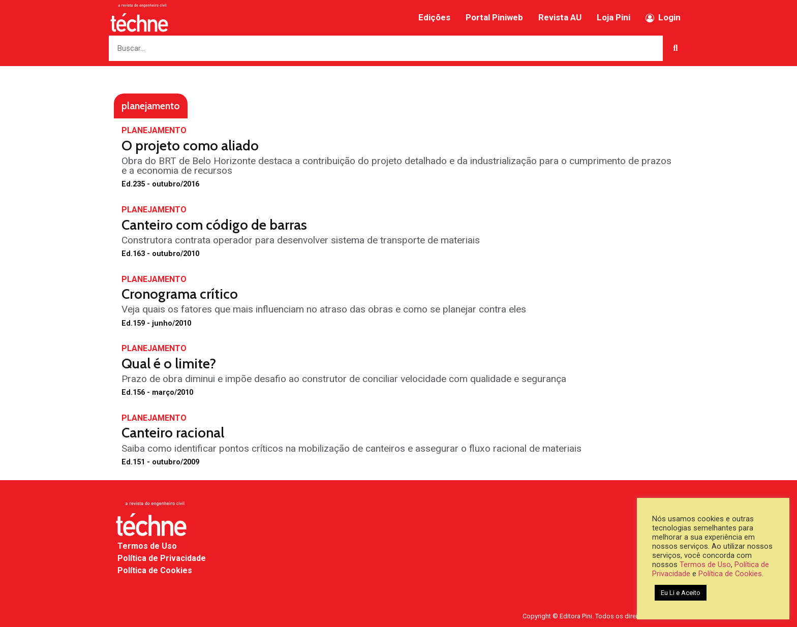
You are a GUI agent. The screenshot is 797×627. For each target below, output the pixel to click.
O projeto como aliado (190, 145)
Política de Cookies (154, 570)
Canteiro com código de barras (214, 224)
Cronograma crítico (179, 294)
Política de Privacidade (161, 558)
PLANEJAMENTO (154, 130)
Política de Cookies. (730, 573)
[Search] (675, 48)
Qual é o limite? (168, 363)
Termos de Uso (147, 546)
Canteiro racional (172, 432)
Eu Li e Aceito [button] (680, 593)
